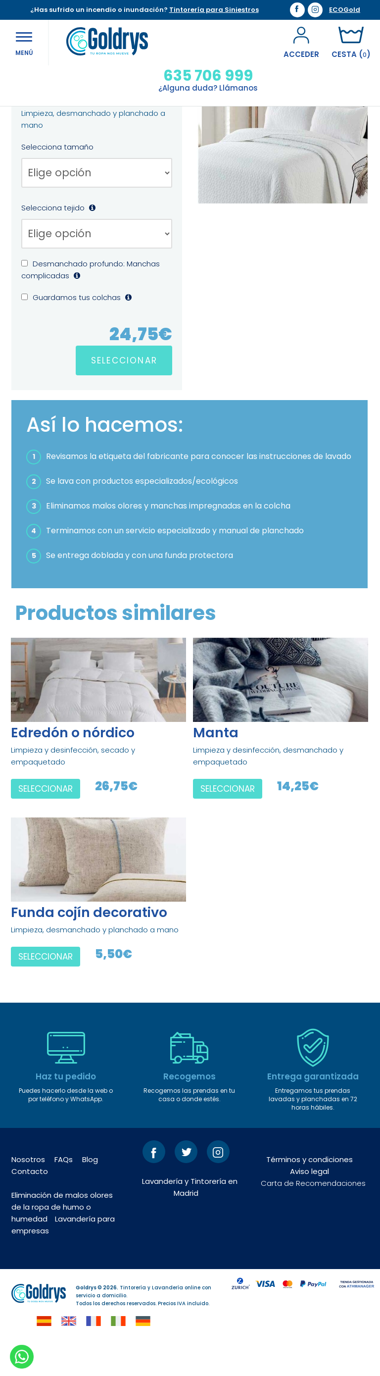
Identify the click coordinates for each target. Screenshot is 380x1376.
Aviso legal (309, 1203)
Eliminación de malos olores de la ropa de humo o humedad (62, 1239)
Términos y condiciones (309, 1191)
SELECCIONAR (124, 393)
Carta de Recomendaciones (313, 1215)
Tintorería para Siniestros (214, 9)
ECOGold (344, 9)
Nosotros (28, 1191)
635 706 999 (204, 75)
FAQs (63, 1191)
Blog (90, 1191)
